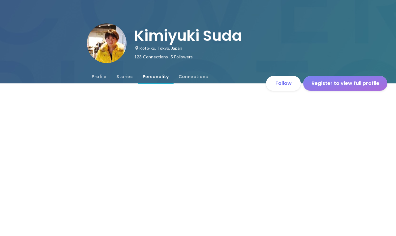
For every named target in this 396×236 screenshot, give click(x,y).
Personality (156, 77)
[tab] (99, 76)
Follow (283, 83)
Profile (99, 77)
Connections (193, 77)
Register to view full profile (345, 83)
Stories (124, 77)
